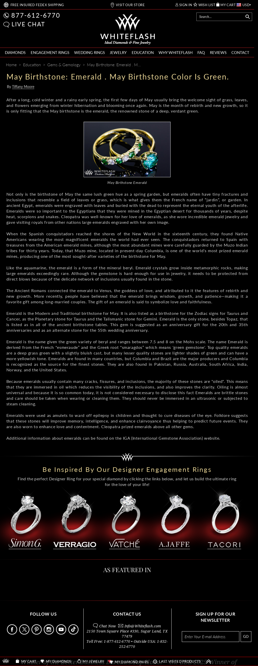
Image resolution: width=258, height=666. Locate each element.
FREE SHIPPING (37, 5)
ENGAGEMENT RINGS (50, 52)
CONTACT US (127, 614)
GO (246, 636)
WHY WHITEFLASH (176, 52)
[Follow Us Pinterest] (37, 633)
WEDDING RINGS (89, 52)
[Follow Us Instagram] (49, 633)
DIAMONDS (15, 52)
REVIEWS (218, 52)
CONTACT (240, 52)
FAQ (201, 52)
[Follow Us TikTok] (74, 633)
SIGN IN (185, 5)
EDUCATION (143, 52)
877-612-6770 (35, 15)
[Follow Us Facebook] (12, 633)
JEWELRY (118, 52)
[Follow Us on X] (24, 633)
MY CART (228, 5)
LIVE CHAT (28, 24)
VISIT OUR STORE (130, 5)
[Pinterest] (227, 65)
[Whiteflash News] (237, 65)
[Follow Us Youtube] (61, 633)
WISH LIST (207, 5)
